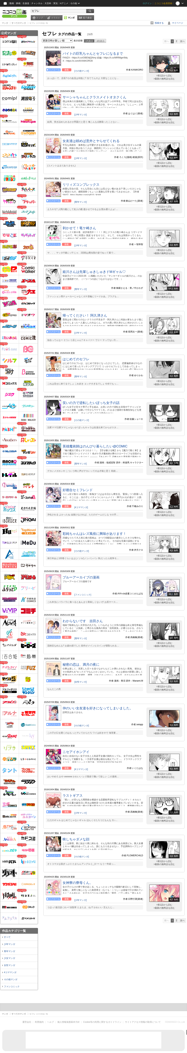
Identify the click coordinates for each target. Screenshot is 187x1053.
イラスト (55, 17)
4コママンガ (10, 972)
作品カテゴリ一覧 (14, 930)
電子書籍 (87, 17)
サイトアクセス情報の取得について (143, 1022)
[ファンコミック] (82, 594)
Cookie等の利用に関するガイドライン (102, 1022)
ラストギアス (73, 795)
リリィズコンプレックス (81, 184)
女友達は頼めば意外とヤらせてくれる (91, 141)
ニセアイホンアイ (76, 752)
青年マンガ (9, 951)
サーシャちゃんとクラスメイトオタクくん (94, 97)
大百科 (48, 3)
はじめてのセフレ (76, 359)
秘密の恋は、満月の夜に (81, 664)
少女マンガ (9, 958)
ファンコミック (12, 986)
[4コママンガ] (81, 507)
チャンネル (36, 3)
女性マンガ (9, 965)
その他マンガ (10, 979)
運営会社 (26, 1022)
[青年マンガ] (80, 202)
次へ (182, 41)
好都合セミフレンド (78, 490)
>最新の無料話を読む (164, 78)
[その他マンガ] (81, 71)
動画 (11, 3)
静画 (18, 3)
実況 (55, 3)
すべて (7, 937)
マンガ (71, 17)
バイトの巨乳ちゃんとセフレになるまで (93, 53)
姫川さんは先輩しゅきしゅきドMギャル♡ (94, 272)
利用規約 (39, 1022)
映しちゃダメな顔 (76, 839)
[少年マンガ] (80, 114)
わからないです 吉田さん (83, 621)
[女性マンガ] (80, 682)
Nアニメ (64, 3)
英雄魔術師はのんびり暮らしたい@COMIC (95, 446)
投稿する (159, 23)
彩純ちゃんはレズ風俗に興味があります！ (94, 534)
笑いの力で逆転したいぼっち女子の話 (91, 403)
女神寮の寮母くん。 (78, 883)
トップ (39, 17)
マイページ (177, 23)
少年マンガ (9, 944)
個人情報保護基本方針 (68, 1022)
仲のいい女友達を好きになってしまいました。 (98, 708)
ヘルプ (50, 1022)
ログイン (147, 3)
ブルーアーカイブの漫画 (81, 577)
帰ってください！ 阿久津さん (85, 315)
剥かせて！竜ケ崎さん (79, 228)
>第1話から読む (164, 75)
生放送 (26, 3)
